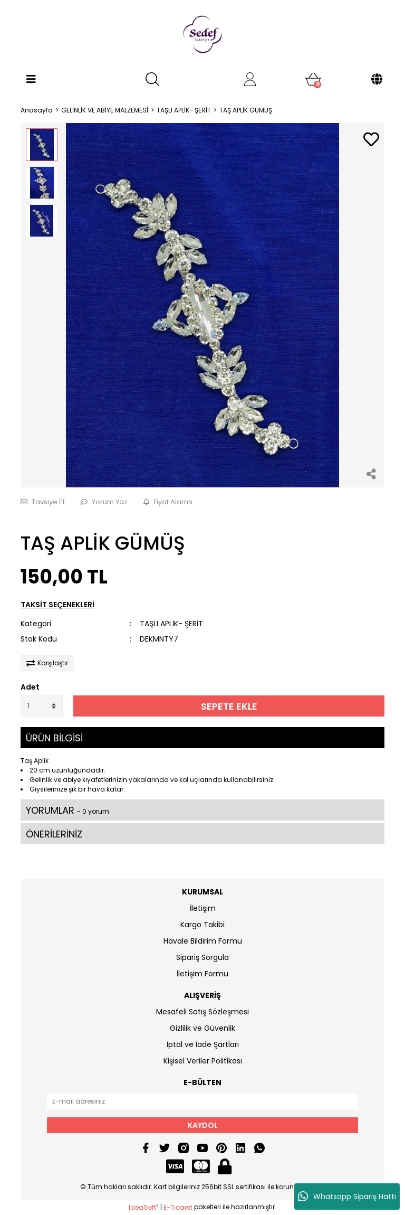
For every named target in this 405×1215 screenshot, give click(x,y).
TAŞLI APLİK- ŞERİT (171, 623)
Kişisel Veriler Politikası (202, 1061)
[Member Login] (250, 79)
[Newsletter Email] (202, 1101)
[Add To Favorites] (371, 140)
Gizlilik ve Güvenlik (202, 1028)
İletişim (203, 908)
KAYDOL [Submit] (203, 1125)
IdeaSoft (143, 1207)
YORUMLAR (67, 810)
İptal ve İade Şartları (203, 1044)
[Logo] (202, 34)
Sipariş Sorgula (202, 957)
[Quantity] (42, 706)
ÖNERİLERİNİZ (54, 834)
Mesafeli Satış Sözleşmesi (202, 1011)
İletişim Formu (202, 973)
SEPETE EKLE (229, 706)
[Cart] (313, 79)
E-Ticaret (177, 1207)
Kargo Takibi (202, 924)
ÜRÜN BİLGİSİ (54, 738)
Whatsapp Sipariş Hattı (347, 1196)
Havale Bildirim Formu (202, 941)
